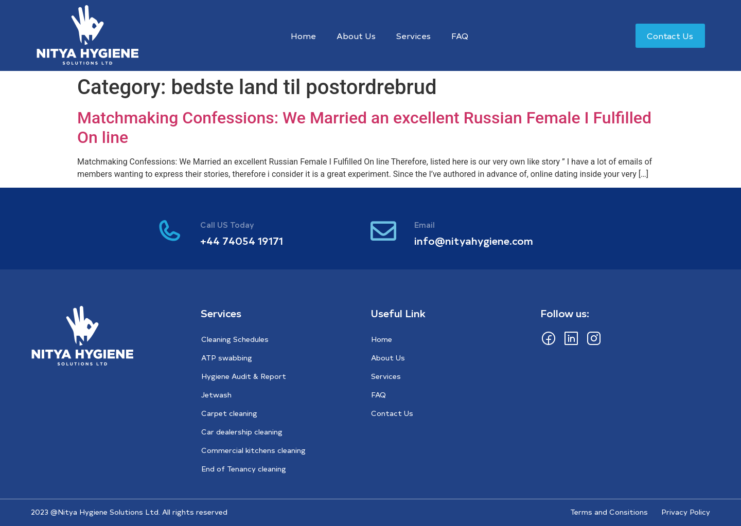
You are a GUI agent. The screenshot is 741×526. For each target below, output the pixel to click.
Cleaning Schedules (235, 339)
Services (413, 35)
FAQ (459, 35)
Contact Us (392, 413)
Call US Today (227, 224)
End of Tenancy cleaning (243, 469)
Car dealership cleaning (242, 432)
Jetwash (216, 395)
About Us (356, 35)
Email (424, 224)
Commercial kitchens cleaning (253, 450)
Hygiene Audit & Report (243, 376)
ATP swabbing (226, 357)
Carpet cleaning (229, 413)
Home (303, 35)
